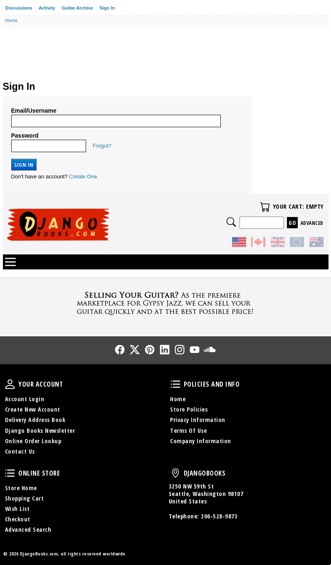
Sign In (107, 7)
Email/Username (34, 110)
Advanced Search (28, 529)
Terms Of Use (188, 430)
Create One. (84, 176)
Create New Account (32, 409)
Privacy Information (197, 420)
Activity (47, 7)
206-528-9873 (219, 516)
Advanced (312, 223)
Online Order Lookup (33, 441)
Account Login (24, 399)
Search (231, 222)
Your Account (10, 384)
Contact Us (20, 451)
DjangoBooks (175, 473)
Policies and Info (175, 384)
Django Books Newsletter (40, 430)
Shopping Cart (24, 498)
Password (25, 135)
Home (177, 399)
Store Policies (188, 409)
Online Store (10, 473)
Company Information (200, 441)
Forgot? (102, 146)
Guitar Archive (77, 7)
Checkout (17, 519)
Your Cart (265, 207)
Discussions (18, 7)
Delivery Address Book (35, 420)
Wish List (17, 509)
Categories (10, 261)
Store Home (21, 488)
